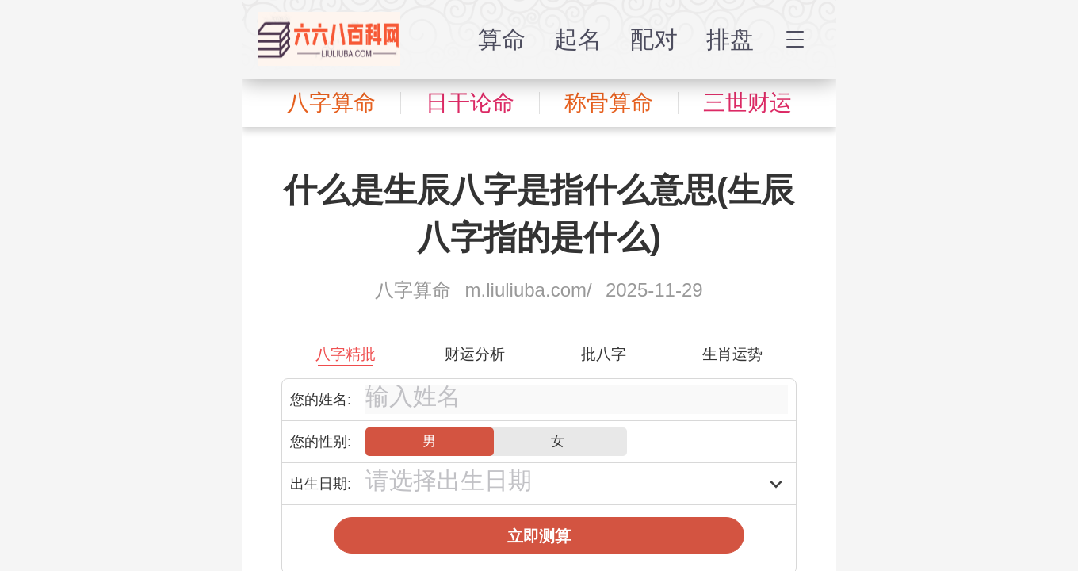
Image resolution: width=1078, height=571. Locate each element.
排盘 (730, 39)
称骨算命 (608, 102)
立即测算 (539, 536)
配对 (654, 39)
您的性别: (320, 442)
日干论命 (470, 102)
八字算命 (331, 102)
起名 (578, 39)
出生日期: (320, 484)
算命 (502, 39)
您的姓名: (320, 400)
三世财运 (747, 102)
